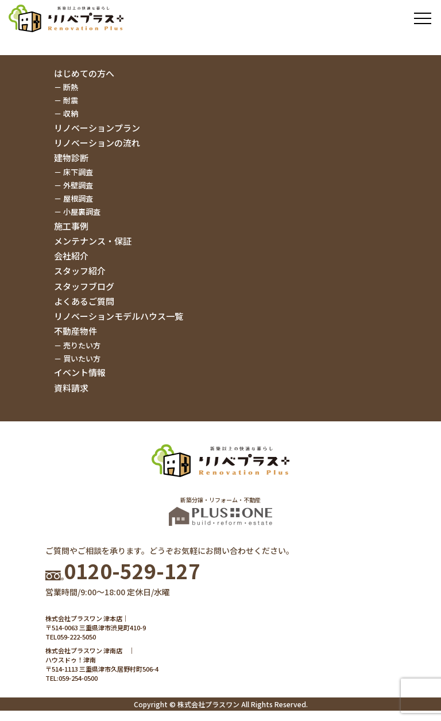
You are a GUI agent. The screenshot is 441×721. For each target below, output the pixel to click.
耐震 (70, 100)
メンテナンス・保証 (92, 241)
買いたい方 (81, 358)
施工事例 (71, 226)
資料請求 (71, 388)
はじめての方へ (84, 73)
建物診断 (71, 158)
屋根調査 (78, 198)
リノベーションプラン (97, 128)
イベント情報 (80, 372)
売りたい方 (81, 345)
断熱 (70, 87)
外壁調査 (78, 185)
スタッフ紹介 (80, 271)
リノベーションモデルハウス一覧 (118, 316)
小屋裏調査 (81, 211)
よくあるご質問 (84, 301)
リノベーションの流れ (97, 143)
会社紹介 (71, 256)
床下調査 (78, 171)
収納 (70, 113)
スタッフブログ (84, 286)
